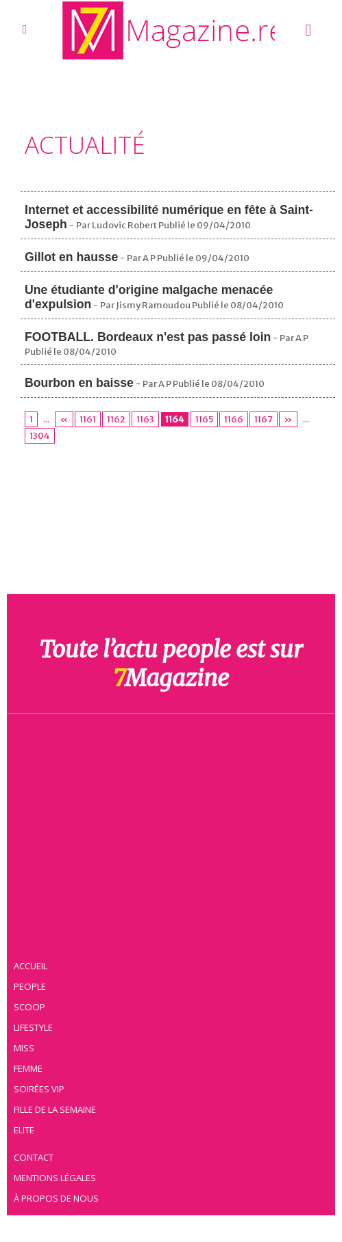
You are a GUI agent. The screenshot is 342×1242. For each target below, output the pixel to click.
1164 (170, 419)
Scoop (31, 1006)
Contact (35, 1156)
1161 (86, 419)
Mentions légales (57, 1177)
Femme (29, 1068)
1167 (255, 419)
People (31, 986)
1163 (141, 419)
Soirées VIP (40, 1088)
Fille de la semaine (57, 1109)
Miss (25, 1047)
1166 (227, 419)
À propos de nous (57, 1197)
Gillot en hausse (72, 257)
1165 (198, 419)
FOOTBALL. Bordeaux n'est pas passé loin (150, 337)
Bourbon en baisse (80, 383)
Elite (25, 1129)
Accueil (33, 965)
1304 (39, 436)
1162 (113, 419)
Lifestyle (35, 1027)
